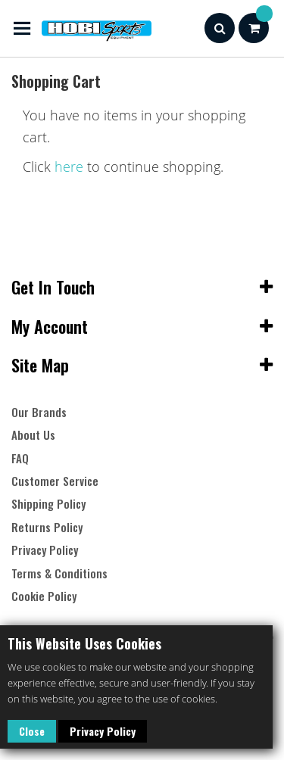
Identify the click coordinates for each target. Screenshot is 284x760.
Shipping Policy (48, 504)
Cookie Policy (43, 596)
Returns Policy (47, 527)
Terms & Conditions (59, 573)
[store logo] (81, 28)
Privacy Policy (103, 731)
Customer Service (54, 481)
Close (32, 731)
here (69, 166)
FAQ (20, 458)
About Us (33, 435)
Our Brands (39, 412)
